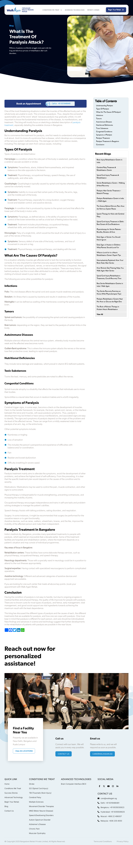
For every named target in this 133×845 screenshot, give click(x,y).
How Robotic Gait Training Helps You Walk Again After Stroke (110, 269)
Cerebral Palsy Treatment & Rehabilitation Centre (106, 168)
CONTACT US (63, 754)
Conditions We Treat (52, 10)
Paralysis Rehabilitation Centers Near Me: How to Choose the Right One (110, 300)
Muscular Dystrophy (37, 833)
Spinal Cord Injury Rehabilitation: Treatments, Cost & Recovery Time (109, 277)
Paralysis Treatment (103, 138)
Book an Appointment (28, 103)
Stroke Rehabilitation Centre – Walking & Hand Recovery (111, 184)
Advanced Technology (13, 797)
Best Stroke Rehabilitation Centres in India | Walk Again (110, 284)
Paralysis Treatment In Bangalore (107, 141)
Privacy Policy (123, 841)
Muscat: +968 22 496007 (110, 816)
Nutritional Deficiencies (104, 125)
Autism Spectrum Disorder (40, 820)
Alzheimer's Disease (37, 824)
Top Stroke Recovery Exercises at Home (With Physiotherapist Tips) (109, 292)
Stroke (31, 784)
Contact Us (9, 811)
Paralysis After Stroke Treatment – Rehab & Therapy (109, 192)
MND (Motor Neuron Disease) (41, 811)
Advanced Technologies (75, 10)
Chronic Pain (34, 829)
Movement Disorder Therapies (41, 806)
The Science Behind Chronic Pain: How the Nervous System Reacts (110, 207)
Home (6, 784)
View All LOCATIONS (24, 751)
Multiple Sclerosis (36, 802)
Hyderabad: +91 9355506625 (111, 812)
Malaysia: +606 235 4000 (110, 821)
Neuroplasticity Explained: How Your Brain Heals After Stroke (110, 261)
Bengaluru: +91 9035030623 (111, 807)
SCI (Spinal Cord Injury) (38, 788)
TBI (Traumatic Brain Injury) (40, 793)
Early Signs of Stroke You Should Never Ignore (108, 238)
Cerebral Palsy (35, 797)
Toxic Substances (102, 128)
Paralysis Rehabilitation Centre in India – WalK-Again (110, 199)
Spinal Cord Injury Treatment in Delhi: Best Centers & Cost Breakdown (110, 222)
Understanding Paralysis (104, 105)
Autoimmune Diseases (104, 122)
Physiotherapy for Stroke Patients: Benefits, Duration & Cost (109, 230)
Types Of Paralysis (102, 109)
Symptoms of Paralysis (104, 135)
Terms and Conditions (103, 841)
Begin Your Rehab (116, 10)
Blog (6, 806)
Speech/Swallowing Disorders (41, 815)
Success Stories (11, 793)
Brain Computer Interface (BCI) (73, 784)
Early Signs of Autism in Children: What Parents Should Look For (109, 246)
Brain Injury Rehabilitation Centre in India (109, 161)
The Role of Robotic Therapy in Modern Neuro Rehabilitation (108, 308)
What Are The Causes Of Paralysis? (108, 112)
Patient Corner (93, 10)
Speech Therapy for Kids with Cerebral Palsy (110, 215)
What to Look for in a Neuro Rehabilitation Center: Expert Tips (109, 253)
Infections (99, 115)
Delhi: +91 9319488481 (108, 803)
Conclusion (100, 144)
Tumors (99, 118)
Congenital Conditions (104, 131)
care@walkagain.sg (102, 754)
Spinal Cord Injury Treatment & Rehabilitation (108, 176)
